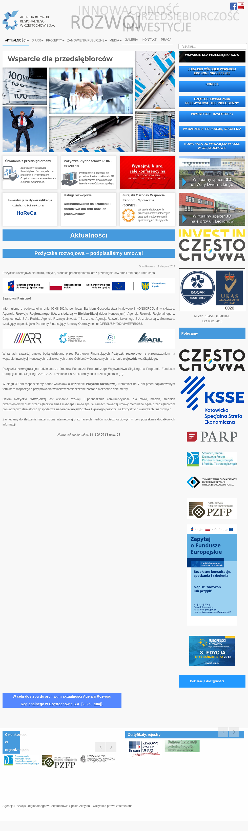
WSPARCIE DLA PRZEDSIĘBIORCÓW (212, 55)
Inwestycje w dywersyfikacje (30, 200)
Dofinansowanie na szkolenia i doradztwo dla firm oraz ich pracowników (87, 209)
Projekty (55, 40)
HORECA (212, 84)
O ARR (38, 40)
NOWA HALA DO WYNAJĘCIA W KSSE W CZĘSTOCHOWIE (212, 146)
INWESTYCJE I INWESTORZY (212, 114)
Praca (167, 40)
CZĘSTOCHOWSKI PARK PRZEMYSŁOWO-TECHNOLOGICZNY (212, 101)
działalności (21, 205)
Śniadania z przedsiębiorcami (28, 161)
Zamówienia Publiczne (87, 40)
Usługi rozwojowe (78, 195)
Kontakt (149, 40)
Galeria (130, 40)
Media (116, 40)
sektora (38, 205)
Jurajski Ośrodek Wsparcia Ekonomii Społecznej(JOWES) (143, 200)
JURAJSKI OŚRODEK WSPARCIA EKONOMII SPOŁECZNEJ (212, 71)
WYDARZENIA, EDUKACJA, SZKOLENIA (212, 129)
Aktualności (17, 40)
